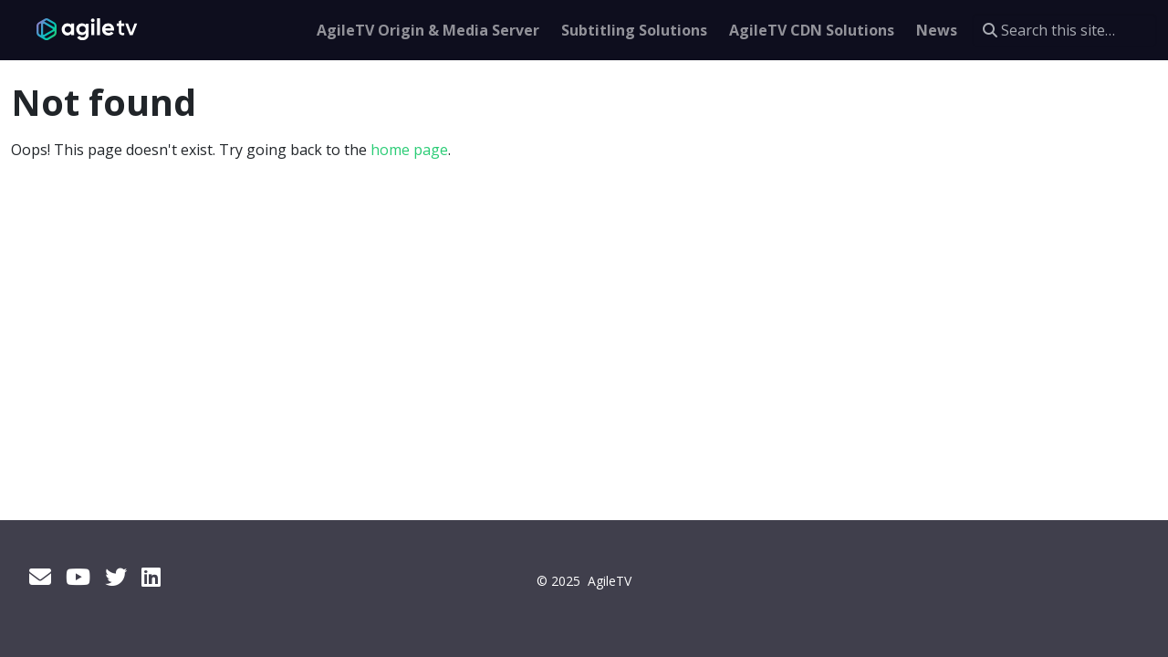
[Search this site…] (1064, 30)
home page (409, 150)
